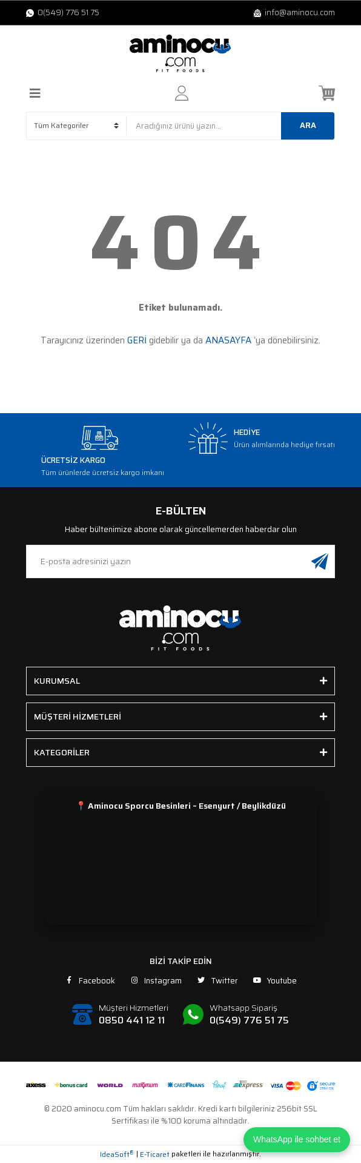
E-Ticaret (155, 1154)
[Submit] (320, 561)
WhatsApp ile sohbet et (296, 1139)
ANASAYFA (228, 340)
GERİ (137, 340)
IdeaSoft (117, 1154)
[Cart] (327, 93)
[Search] (230, 126)
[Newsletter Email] (180, 561)
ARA (308, 125)
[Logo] (180, 53)
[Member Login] (181, 93)
